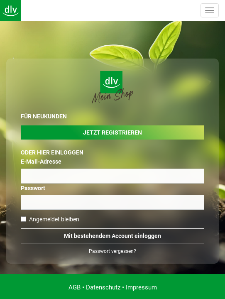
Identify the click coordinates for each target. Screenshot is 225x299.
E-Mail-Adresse (41, 161)
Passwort (33, 188)
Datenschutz (103, 287)
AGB (74, 287)
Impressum (141, 287)
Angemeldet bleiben (50, 219)
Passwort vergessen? (112, 251)
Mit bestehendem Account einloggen (112, 236)
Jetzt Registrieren (112, 132)
